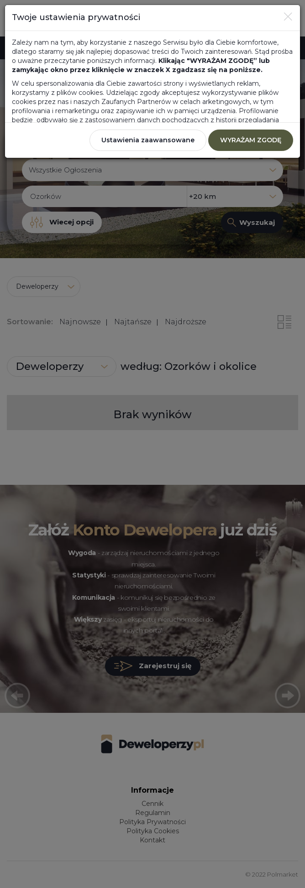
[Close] (288, 16)
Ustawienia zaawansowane (148, 140)
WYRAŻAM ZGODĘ (250, 140)
